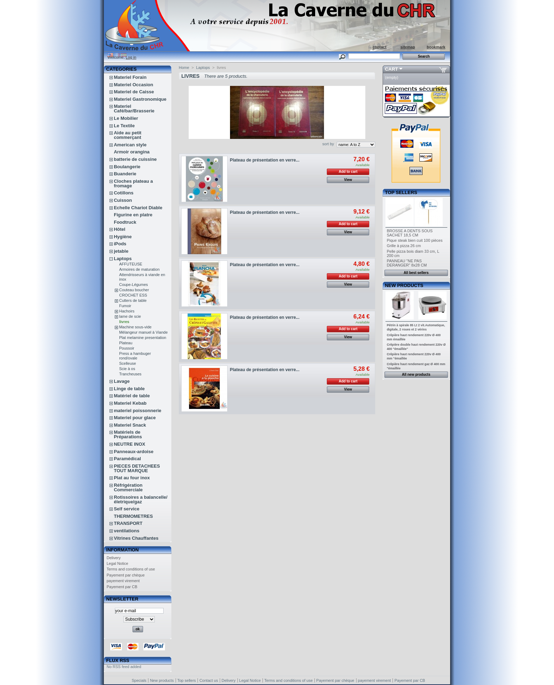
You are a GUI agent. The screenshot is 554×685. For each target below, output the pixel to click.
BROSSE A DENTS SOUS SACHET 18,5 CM (410, 233)
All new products (416, 374)
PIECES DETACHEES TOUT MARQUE (137, 468)
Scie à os (127, 369)
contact (379, 47)
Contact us (208, 680)
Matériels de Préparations (128, 434)
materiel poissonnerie (137, 410)
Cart (391, 69)
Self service (126, 508)
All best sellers (416, 273)
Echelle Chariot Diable (138, 207)
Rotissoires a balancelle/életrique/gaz (140, 499)
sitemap (407, 47)
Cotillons (124, 192)
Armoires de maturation (139, 269)
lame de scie (130, 316)
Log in (131, 57)
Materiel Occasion (133, 84)
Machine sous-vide (135, 327)
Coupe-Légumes (133, 284)
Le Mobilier (126, 118)
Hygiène (123, 236)
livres (124, 322)
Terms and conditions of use (131, 569)
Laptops (123, 258)
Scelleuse (127, 363)
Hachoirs (126, 311)
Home (184, 67)
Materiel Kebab (130, 403)
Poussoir (126, 348)
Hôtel (119, 229)
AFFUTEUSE (130, 264)
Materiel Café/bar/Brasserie (134, 108)
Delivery (114, 558)
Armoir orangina (131, 151)
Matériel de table (132, 395)
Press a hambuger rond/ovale (135, 355)
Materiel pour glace (134, 417)
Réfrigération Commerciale (128, 487)
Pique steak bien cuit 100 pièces (415, 240)
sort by (328, 144)
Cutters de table (133, 300)
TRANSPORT (128, 523)
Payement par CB (122, 587)
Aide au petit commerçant (127, 135)
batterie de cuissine (135, 159)
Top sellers (401, 192)
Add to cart (348, 172)
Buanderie (125, 173)
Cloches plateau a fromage (133, 183)
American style (130, 144)
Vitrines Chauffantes (136, 538)
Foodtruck (125, 222)
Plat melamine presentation (142, 337)
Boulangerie (127, 166)
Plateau (125, 343)
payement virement (123, 581)
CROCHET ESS (133, 295)
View (348, 180)
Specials (139, 680)
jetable (121, 251)
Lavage (122, 381)
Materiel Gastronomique (140, 99)
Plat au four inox (132, 477)
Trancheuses (130, 374)
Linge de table (129, 388)
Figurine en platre (133, 214)
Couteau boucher (134, 290)
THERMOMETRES (133, 516)
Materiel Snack (130, 425)
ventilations (126, 530)
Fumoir (125, 306)
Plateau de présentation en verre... (265, 160)
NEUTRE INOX (129, 444)
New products (404, 285)
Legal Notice (117, 563)
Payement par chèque (126, 575)
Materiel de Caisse (134, 91)
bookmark (436, 47)
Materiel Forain (130, 77)
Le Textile (124, 125)
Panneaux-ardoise (133, 451)
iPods (120, 243)
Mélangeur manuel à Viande (143, 332)
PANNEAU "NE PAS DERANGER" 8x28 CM (407, 263)
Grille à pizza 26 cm (404, 246)
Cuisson (123, 200)
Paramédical (127, 458)
